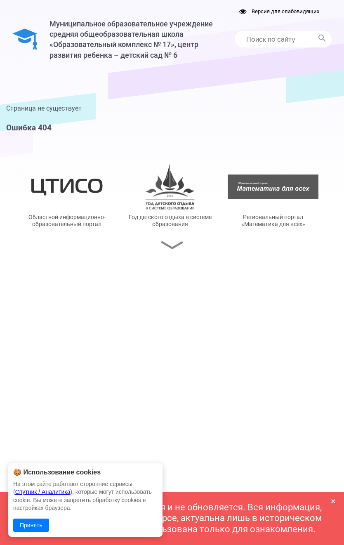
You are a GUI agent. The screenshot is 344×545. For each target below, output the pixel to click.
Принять (31, 525)
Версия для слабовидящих (279, 11)
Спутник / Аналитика (43, 491)
